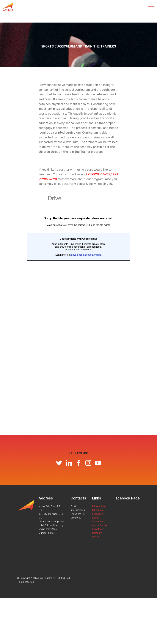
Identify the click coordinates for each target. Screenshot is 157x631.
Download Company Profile (97, 533)
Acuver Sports (99, 525)
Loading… (78, 313)
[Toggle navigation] (151, 6)
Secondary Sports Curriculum (97, 518)
